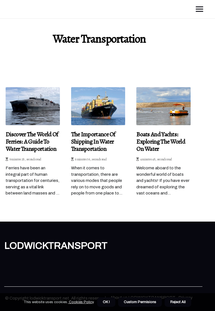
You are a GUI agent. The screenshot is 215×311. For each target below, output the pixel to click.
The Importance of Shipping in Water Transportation (93, 142)
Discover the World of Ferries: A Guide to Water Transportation (32, 142)
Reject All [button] (178, 302)
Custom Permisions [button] (140, 302)
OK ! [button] (106, 302)
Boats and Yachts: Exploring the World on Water (160, 142)
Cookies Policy (81, 302)
